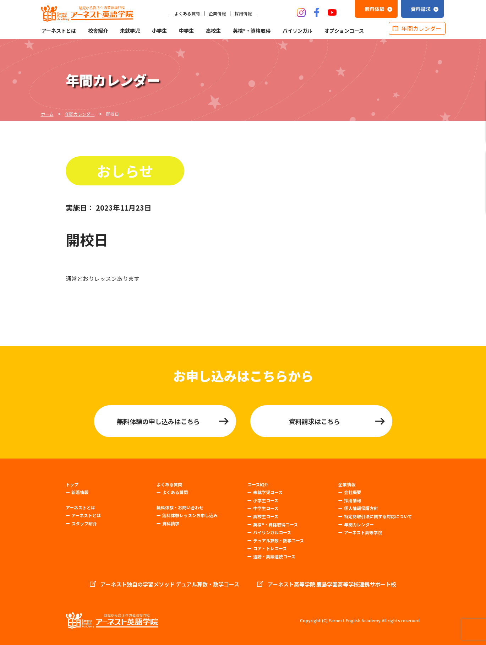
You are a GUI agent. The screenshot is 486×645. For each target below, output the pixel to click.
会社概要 (352, 492)
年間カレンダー (421, 28)
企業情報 (217, 13)
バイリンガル (297, 30)
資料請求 (170, 523)
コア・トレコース (270, 548)
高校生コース (265, 516)
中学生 (186, 30)
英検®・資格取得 (252, 30)
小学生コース (265, 500)
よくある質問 (187, 13)
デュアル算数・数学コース (278, 540)
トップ (72, 484)
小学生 (159, 30)
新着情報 (79, 492)
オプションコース (344, 30)
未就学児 (130, 30)
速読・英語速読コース (274, 556)
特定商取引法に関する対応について (378, 516)
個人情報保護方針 (361, 508)
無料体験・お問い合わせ (180, 507)
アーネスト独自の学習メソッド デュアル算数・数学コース (169, 584)
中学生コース (265, 508)
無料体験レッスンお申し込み (190, 515)
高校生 (213, 30)
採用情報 (243, 13)
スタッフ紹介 (84, 523)
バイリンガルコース (272, 532)
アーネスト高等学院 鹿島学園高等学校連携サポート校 (332, 584)
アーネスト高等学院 (363, 532)
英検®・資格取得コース (275, 524)
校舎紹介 (98, 30)
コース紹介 (257, 484)
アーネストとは (59, 30)
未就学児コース (268, 492)
